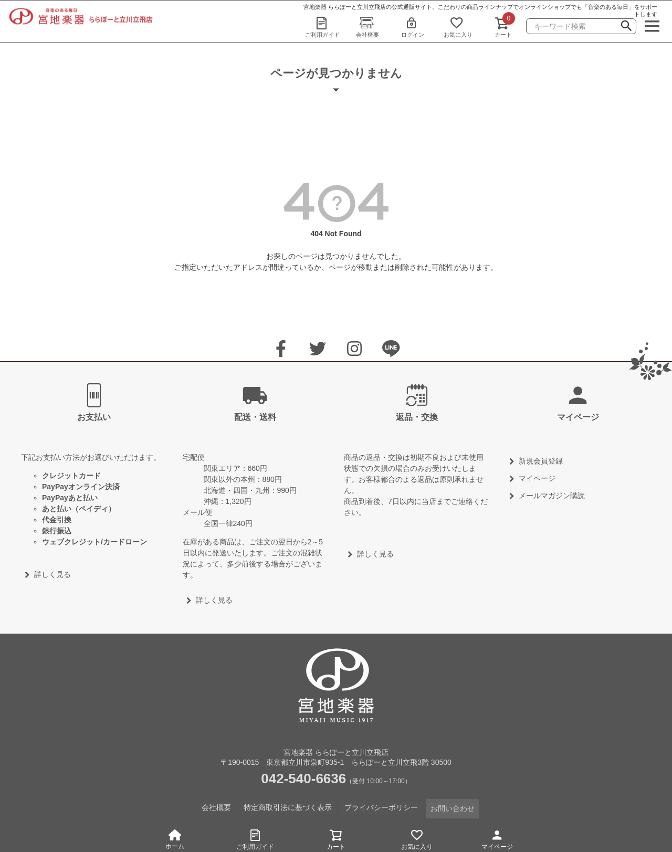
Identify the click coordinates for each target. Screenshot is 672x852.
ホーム (174, 839)
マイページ (497, 838)
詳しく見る (52, 574)
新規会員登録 (541, 461)
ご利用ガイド (322, 27)
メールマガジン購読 (552, 495)
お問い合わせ (452, 807)
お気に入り (457, 27)
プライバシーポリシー (381, 807)
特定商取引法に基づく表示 (288, 807)
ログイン (412, 27)
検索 (626, 27)
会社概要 (367, 27)
